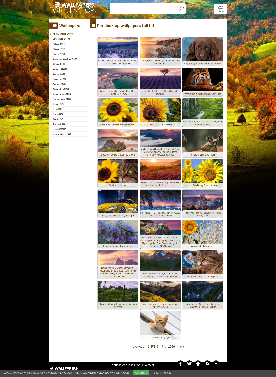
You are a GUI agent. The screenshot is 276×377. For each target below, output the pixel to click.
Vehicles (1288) (60, 69)
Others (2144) (59, 64)
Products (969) (59, 79)
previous (138, 346)
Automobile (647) (61, 89)
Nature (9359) (59, 44)
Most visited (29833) (62, 134)
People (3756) (59, 54)
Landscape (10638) (61, 39)
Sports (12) (58, 119)
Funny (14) (58, 114)
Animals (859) (59, 84)
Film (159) (57, 109)
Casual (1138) (59, 74)
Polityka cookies (161, 372)
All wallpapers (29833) (63, 34)
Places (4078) (59, 49)
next (181, 346)
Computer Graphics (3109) (65, 59)
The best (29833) (60, 124)
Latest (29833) (59, 129)
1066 (171, 346)
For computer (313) (62, 99)
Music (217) (58, 104)
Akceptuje (141, 372)
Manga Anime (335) (62, 94)
